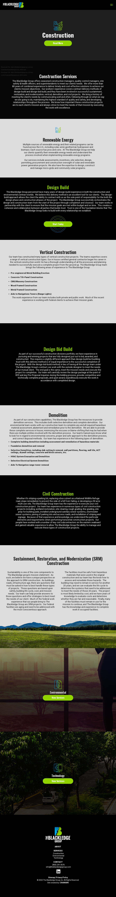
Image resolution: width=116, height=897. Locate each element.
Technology (58, 775)
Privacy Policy (62, 877)
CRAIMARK (64, 883)
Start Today (58, 224)
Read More (58, 43)
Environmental (58, 692)
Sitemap (51, 877)
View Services (58, 697)
